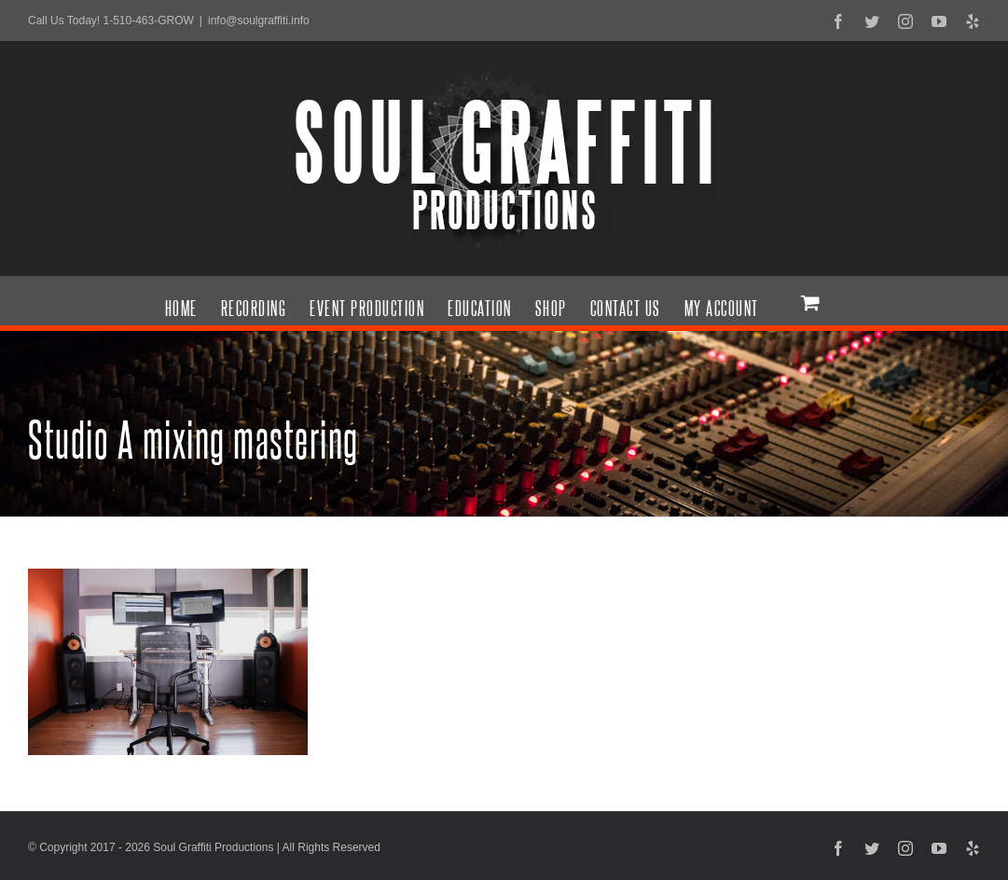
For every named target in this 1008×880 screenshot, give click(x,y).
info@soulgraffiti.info (259, 20)
